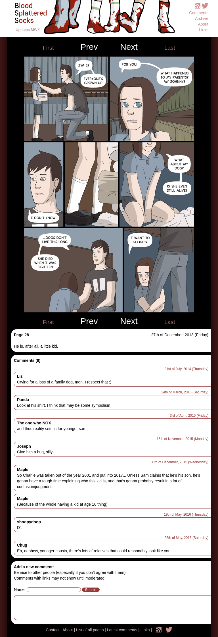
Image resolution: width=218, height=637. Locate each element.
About (203, 24)
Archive (201, 18)
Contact (53, 630)
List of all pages (90, 630)
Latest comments (123, 630)
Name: (20, 589)
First (48, 48)
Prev (89, 47)
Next (129, 47)
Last (169, 48)
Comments (198, 13)
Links (203, 30)
